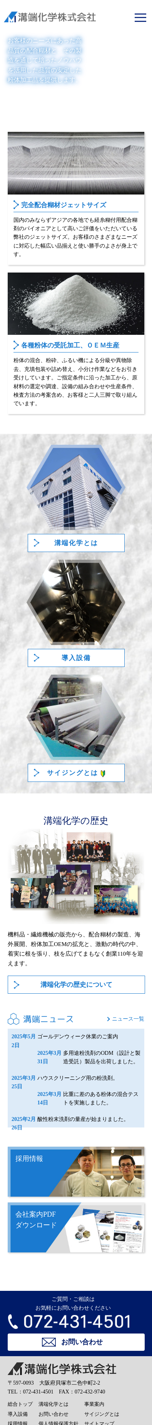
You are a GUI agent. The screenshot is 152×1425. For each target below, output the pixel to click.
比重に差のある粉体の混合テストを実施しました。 (88, 1098)
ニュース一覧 (128, 1019)
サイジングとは (101, 1414)
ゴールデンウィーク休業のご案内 (65, 1037)
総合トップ (20, 1404)
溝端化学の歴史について (76, 984)
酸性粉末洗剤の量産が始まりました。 (70, 1119)
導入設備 (18, 1414)
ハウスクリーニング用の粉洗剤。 (65, 1078)
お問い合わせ (53, 1414)
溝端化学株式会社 (39, 17)
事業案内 (94, 1404)
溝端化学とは (53, 1404)
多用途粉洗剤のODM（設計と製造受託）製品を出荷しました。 (88, 1057)
